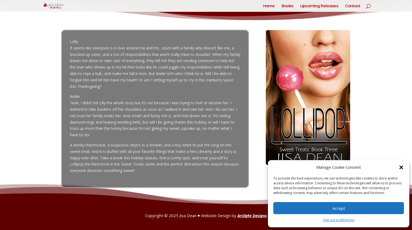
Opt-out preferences (338, 220)
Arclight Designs (252, 215)
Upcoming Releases (319, 6)
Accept (338, 208)
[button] (401, 167)
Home (269, 6)
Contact (352, 6)
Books (287, 6)
